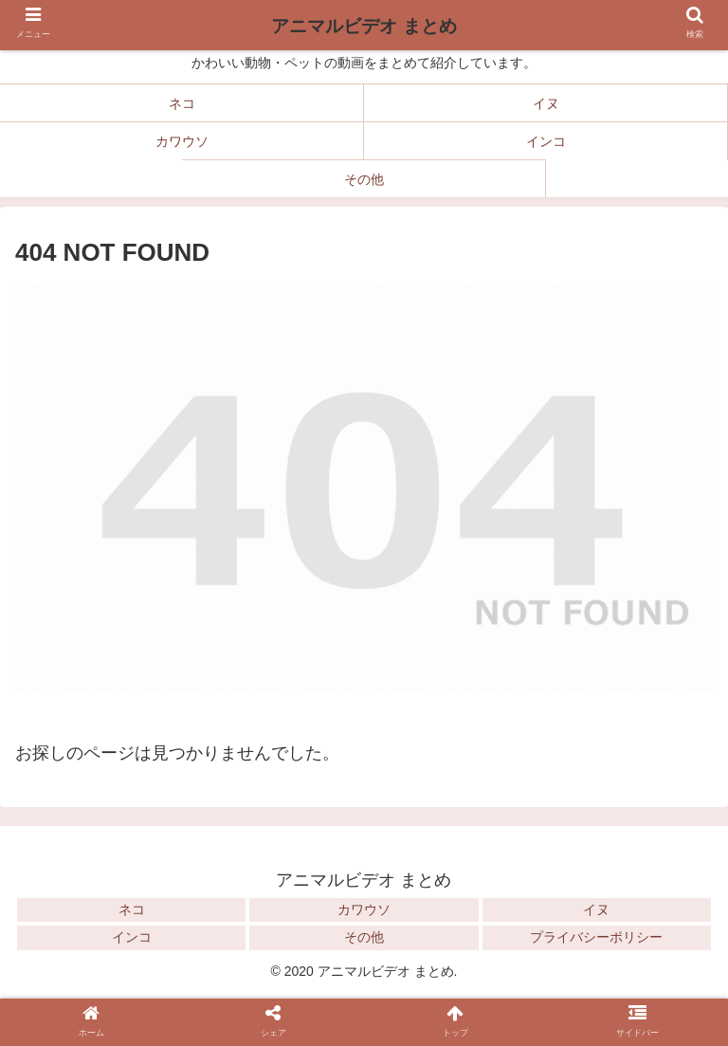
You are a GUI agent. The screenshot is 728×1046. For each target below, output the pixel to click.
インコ (132, 937)
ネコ (131, 909)
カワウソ (364, 909)
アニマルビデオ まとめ (363, 26)
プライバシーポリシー (596, 937)
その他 (364, 937)
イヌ (596, 909)
